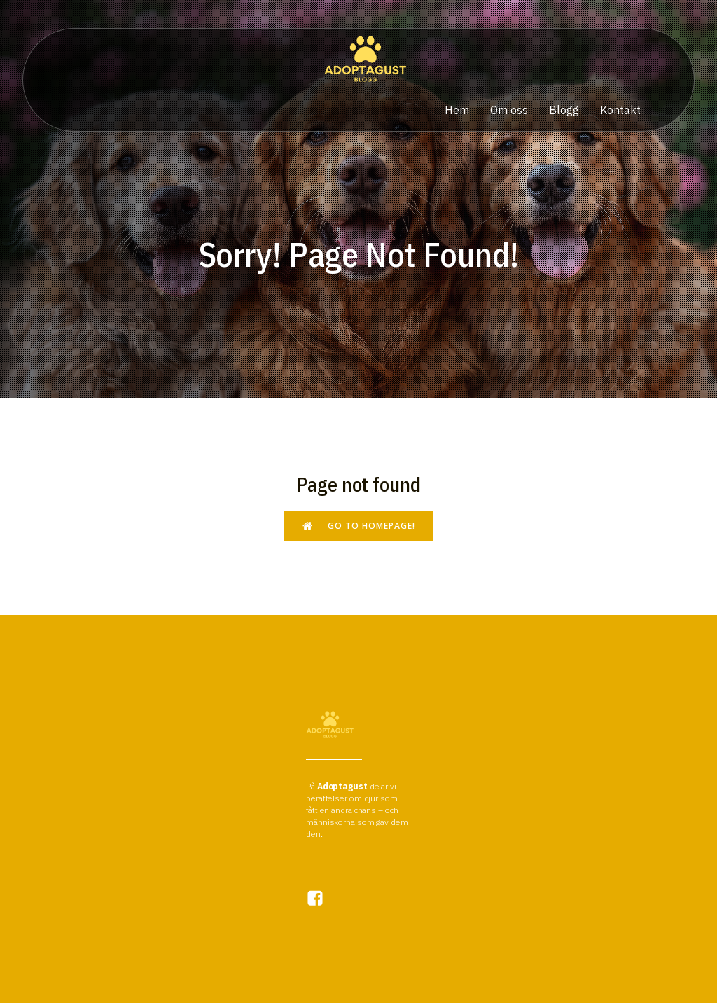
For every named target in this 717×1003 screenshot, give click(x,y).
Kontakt (620, 110)
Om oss (509, 110)
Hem (457, 110)
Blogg (564, 110)
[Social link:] (322, 898)
